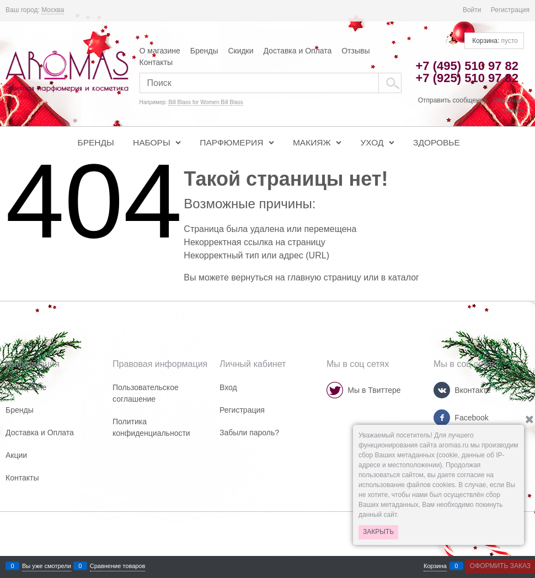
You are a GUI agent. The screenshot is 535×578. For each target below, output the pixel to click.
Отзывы (355, 50)
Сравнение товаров (118, 566)
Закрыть (378, 532)
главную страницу (324, 277)
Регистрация (510, 10)
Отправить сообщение (453, 100)
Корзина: (494, 41)
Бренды (204, 50)
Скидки (240, 50)
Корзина (435, 566)
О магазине (160, 50)
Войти (472, 10)
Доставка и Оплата (297, 50)
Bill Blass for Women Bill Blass (205, 102)
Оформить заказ (500, 566)
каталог (403, 277)
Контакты (156, 62)
